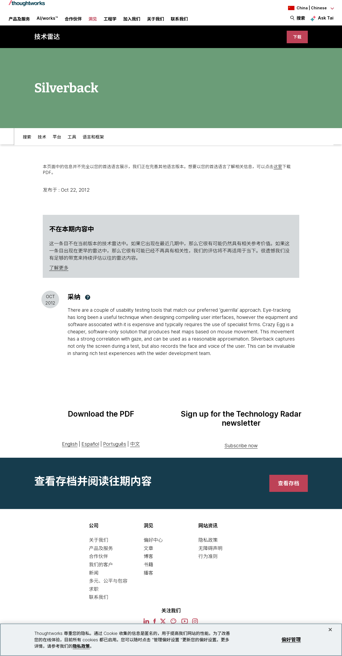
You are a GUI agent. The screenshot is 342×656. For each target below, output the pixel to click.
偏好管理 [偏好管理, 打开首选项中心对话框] (291, 639)
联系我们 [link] (179, 22)
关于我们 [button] (155, 22)
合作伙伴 (98, 564)
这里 (278, 173)
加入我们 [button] (131, 22)
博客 (148, 564)
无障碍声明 (210, 555)
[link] (296, 43)
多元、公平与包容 (108, 588)
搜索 (301, 22)
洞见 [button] (92, 22)
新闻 (94, 580)
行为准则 (207, 564)
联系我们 (98, 604)
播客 (148, 580)
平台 (57, 143)
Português (114, 451)
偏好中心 (153, 547)
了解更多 (58, 275)
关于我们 (98, 547)
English (69, 451)
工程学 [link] (110, 22)
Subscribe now (241, 453)
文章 (148, 555)
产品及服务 (101, 555)
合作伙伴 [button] (73, 22)
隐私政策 (207, 547)
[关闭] (330, 629)
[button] (87, 304)
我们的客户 (101, 572)
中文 (135, 451)
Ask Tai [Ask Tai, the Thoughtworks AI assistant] (325, 21)
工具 (72, 143)
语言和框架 (93, 143)
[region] (171, 639)
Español (90, 451)
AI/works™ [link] (47, 22)
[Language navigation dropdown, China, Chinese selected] (304, 8)
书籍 (148, 572)
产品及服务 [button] (19, 22)
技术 (42, 143)
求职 (94, 596)
